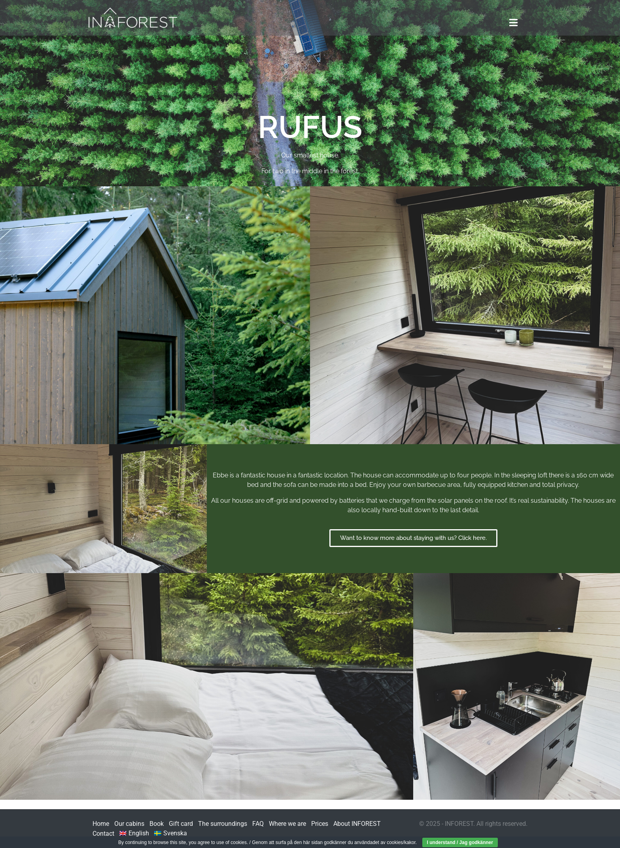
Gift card (181, 823)
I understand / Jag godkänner (460, 842)
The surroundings (222, 823)
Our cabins (129, 823)
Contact (103, 833)
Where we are (287, 823)
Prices (319, 823)
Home (101, 823)
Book (156, 823)
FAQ (258, 823)
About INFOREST (357, 823)
